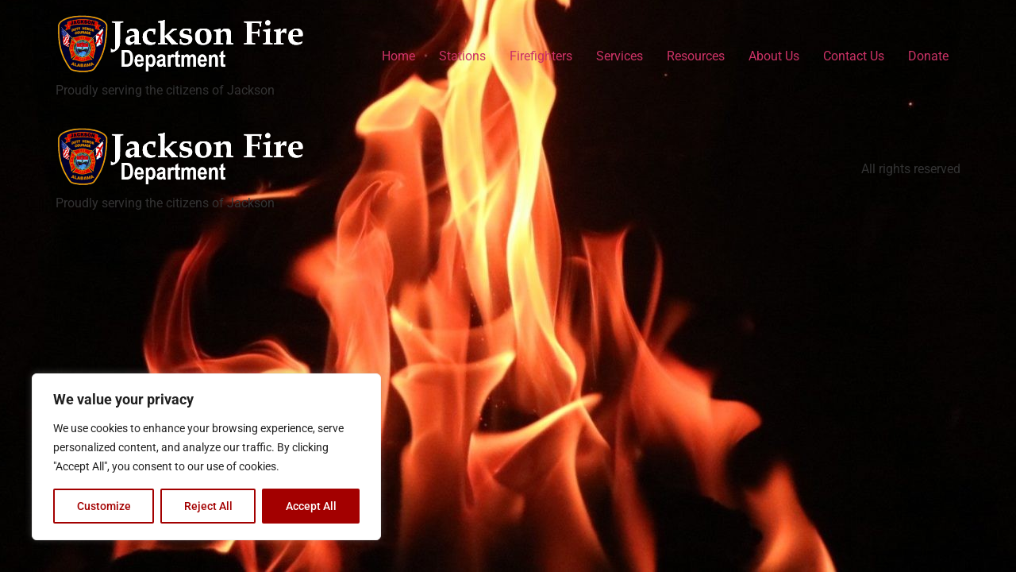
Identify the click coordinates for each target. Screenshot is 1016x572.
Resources (696, 56)
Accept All (311, 506)
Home (398, 56)
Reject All (208, 506)
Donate (928, 56)
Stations (462, 56)
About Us (774, 56)
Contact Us (853, 56)
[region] (206, 456)
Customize (104, 506)
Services (619, 56)
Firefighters (541, 56)
